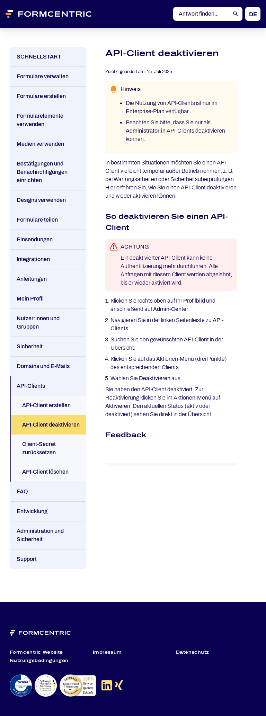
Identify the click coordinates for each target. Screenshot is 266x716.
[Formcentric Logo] (57, 14)
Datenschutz (192, 652)
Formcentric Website (36, 652)
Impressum (107, 652)
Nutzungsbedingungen (39, 660)
